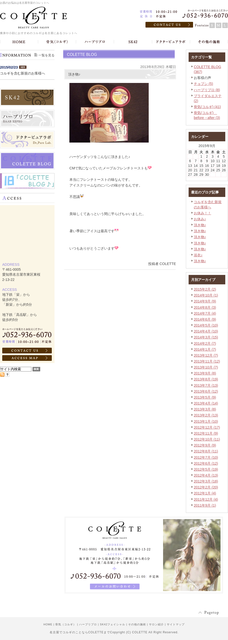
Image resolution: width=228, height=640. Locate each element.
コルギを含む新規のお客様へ (22, 73)
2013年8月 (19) (206, 379)
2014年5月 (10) (206, 325)
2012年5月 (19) (206, 469)
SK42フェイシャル (112, 624)
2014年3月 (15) (206, 337)
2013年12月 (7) (206, 355)
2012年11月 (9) (206, 433)
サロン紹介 (156, 624)
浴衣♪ (198, 255)
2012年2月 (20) (206, 487)
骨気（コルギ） (65, 624)
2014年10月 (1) (206, 295)
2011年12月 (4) (206, 499)
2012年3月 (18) (206, 481)
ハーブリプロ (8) (207, 90)
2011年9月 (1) (205, 505)
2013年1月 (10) (206, 421)
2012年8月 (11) (206, 451)
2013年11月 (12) (207, 361)
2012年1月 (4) (205, 493)
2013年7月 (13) (206, 385)
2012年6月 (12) (206, 463)
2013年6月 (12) (206, 391)
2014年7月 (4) (205, 313)
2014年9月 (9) (205, 301)
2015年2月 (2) (205, 289)
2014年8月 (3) (205, 307)
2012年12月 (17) (207, 427)
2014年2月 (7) (205, 343)
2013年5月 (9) (205, 397)
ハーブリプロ (88, 624)
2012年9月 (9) (205, 445)
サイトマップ (176, 624)
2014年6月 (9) (205, 319)
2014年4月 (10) (206, 331)
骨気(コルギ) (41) (207, 107)
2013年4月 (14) (206, 403)
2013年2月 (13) (206, 415)
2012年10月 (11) (207, 439)
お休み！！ (202, 213)
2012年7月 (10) (206, 457)
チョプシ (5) (203, 84)
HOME (47, 624)
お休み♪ (200, 219)
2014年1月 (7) (205, 349)
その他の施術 (137, 624)
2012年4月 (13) (206, 475)
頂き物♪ (200, 225)
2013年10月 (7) (206, 367)
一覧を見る (46, 55)
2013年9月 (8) (205, 373)
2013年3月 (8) (205, 409)
